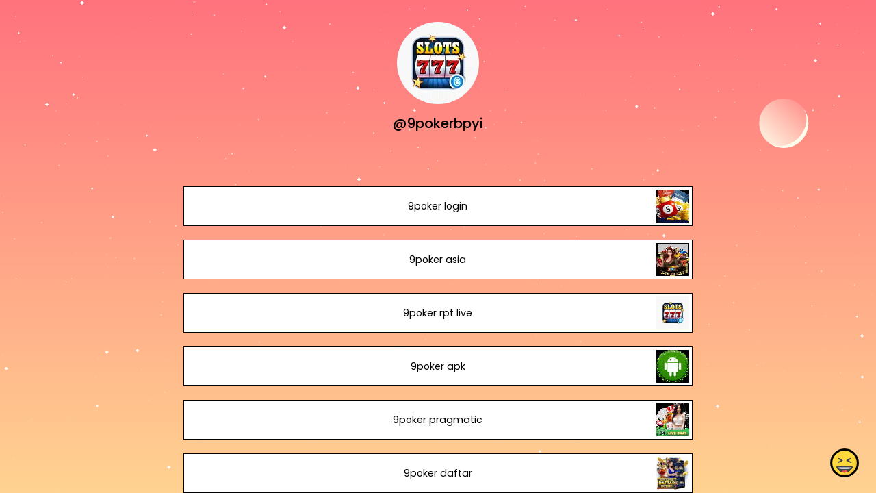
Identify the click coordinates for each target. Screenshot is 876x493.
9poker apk (438, 366)
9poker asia (437, 259)
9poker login (437, 206)
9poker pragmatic (437, 420)
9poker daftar (438, 473)
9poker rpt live (437, 313)
